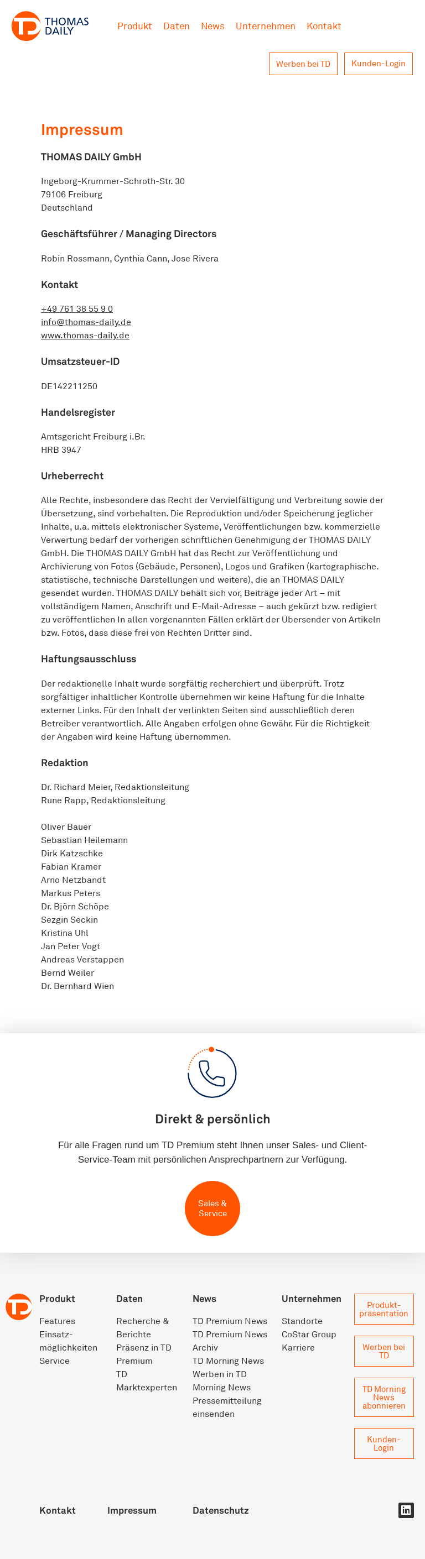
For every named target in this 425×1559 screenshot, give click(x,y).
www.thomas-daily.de (85, 335)
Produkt (134, 26)
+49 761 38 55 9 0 (77, 308)
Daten (176, 26)
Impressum (132, 1510)
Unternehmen (266, 26)
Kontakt (324, 26)
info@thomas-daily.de (86, 321)
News (213, 26)
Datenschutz (221, 1510)
